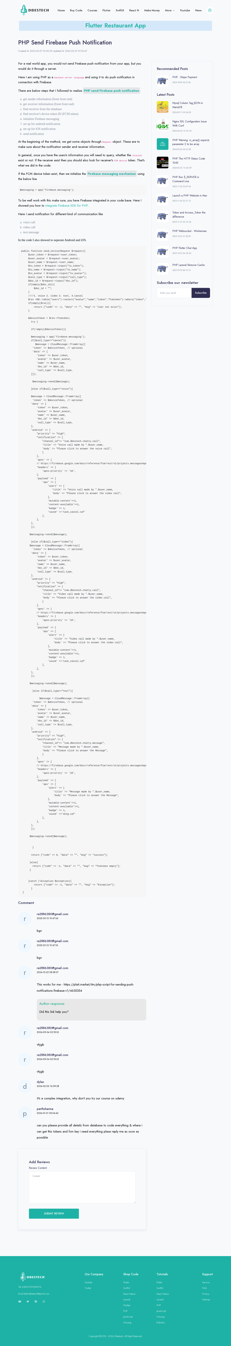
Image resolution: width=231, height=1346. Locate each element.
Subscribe (201, 293)
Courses (92, 10)
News (198, 10)
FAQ (204, 1288)
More (168, 10)
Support (207, 1274)
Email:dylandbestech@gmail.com (33, 1293)
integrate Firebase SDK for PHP (66, 205)
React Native (129, 1294)
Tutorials (162, 1274)
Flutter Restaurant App (115, 25)
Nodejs (126, 1305)
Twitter (88, 1288)
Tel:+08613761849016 (29, 1287)
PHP (125, 1311)
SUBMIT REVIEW (54, 1213)
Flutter (107, 10)
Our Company (94, 1274)
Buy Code (76, 10)
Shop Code (130, 1274)
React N (134, 10)
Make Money (152, 10)
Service (205, 1282)
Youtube (185, 10)
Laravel (126, 1299)
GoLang (127, 1322)
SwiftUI (120, 10)
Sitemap (206, 1299)
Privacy (205, 1294)
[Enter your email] (174, 293)
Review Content (38, 1168)
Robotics (161, 1322)
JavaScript (128, 1316)
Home (61, 10)
